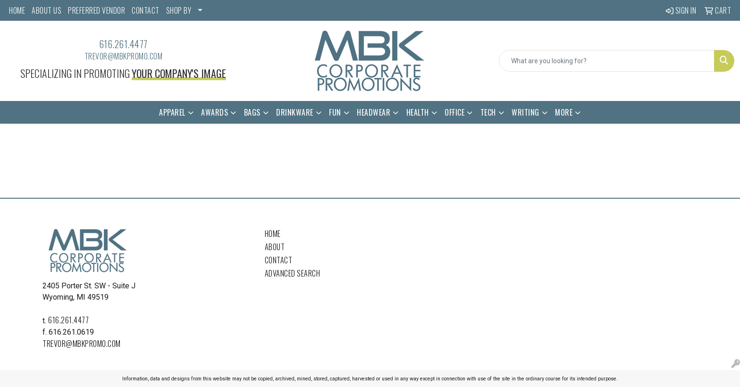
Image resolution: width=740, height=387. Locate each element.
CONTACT (146, 10)
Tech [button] (488, 112)
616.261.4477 (123, 44)
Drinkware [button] (294, 112)
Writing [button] (525, 112)
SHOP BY (179, 10)
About (275, 246)
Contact (279, 260)
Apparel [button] (172, 112)
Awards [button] (214, 112)
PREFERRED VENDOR (96, 10)
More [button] (563, 112)
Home (273, 233)
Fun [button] (335, 112)
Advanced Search (292, 273)
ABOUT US (46, 10)
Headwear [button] (373, 112)
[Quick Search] (607, 61)
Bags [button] (252, 112)
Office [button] (454, 112)
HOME (17, 10)
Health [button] (417, 112)
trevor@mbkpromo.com (123, 56)
